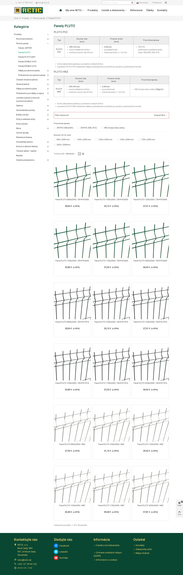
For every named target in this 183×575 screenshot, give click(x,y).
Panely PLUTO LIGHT (27, 57)
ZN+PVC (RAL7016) (88, 128)
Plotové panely (22, 43)
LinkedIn (61, 551)
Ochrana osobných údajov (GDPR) (108, 554)
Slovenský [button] (142, 3)
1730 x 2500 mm (148, 139)
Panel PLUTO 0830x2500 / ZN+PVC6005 (72, 199)
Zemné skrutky (22, 133)
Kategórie (21, 27)
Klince (18, 128)
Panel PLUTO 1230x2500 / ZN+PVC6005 (150, 199)
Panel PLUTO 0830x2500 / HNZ (72, 444)
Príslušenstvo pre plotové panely (31, 75)
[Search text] (116, 2)
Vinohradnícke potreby (25, 110)
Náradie (19, 155)
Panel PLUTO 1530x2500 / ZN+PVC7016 (72, 383)
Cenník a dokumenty (113, 10)
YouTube (61, 558)
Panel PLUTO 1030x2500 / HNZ (111, 444)
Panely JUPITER (25, 48)
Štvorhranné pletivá (24, 39)
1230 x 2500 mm (105, 139)
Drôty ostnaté (22, 124)
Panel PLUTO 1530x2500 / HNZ (72, 505)
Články (150, 10)
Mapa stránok (141, 553)
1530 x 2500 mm (127, 139)
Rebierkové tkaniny (24, 137)
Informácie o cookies (105, 560)
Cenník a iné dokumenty (106, 545)
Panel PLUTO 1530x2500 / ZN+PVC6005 (72, 261)
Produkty (93, 10)
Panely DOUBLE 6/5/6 (27, 66)
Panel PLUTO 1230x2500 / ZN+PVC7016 (150, 322)
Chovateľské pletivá (24, 142)
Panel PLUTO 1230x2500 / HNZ (150, 444)
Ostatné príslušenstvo (25, 160)
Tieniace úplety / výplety (26, 151)
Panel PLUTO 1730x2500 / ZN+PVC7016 (111, 383)
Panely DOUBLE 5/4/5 (27, 62)
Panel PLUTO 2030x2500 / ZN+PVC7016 (150, 383)
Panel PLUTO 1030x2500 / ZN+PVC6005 (111, 199)
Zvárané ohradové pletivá (27, 80)
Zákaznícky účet (142, 549)
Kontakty (162, 10)
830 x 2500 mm (63, 139)
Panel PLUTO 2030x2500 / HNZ (150, 505)
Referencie (136, 10)
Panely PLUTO (24, 52)
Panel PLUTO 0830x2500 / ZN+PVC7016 (72, 322)
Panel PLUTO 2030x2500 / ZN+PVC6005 (150, 261)
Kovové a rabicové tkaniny (27, 146)
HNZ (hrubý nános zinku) (114, 128)
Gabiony (19, 106)
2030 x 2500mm (63, 145)
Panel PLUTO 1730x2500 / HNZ (111, 505)
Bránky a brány (22, 115)
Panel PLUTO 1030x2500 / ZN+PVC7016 (111, 322)
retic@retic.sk (24, 560)
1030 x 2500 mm (84, 139)
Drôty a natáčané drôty (25, 119)
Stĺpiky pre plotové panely (29, 71)
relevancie (70, 154)
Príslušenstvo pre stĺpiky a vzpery (30, 93)
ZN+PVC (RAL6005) (65, 128)
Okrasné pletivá (22, 84)
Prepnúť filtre (160, 115)
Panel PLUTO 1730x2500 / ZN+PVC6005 (111, 261)
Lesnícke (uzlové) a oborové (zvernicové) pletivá (27, 99)
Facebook (61, 545)
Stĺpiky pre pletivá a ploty (26, 89)
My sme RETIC (74, 10)
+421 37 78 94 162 (27, 564)
